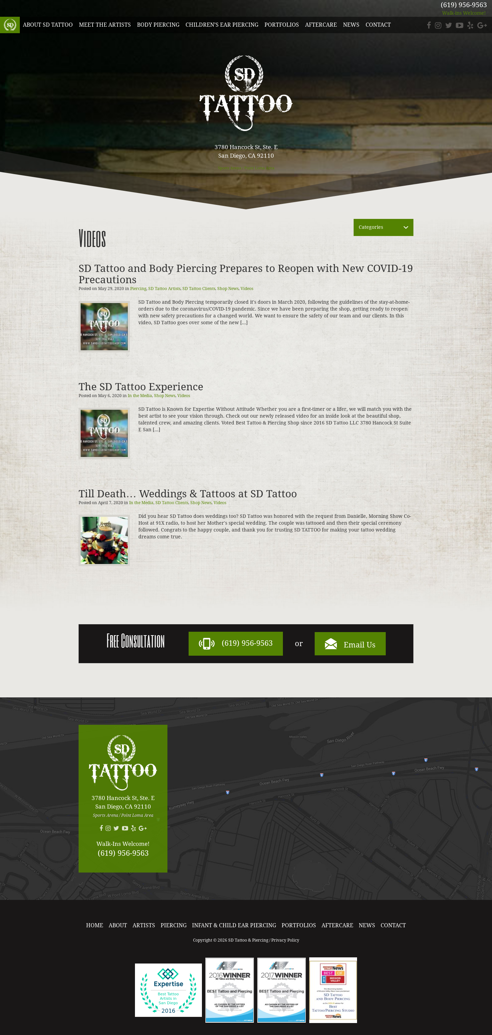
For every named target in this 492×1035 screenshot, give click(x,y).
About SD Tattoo (48, 25)
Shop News (227, 288)
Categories (371, 227)
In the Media (140, 395)
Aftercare (321, 25)
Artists (144, 925)
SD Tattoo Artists (164, 288)
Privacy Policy (285, 940)
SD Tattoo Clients (198, 288)
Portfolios (281, 25)
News (351, 25)
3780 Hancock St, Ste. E (246, 152)
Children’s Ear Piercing (222, 25)
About (118, 925)
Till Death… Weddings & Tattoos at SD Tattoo (188, 494)
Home (94, 925)
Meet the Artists (105, 25)
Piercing (138, 288)
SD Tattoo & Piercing (10, 25)
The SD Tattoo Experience (141, 387)
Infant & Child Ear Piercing (234, 925)
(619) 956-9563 (464, 5)
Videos (247, 288)
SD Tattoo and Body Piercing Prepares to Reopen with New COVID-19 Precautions (246, 274)
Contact (378, 25)
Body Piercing (158, 25)
